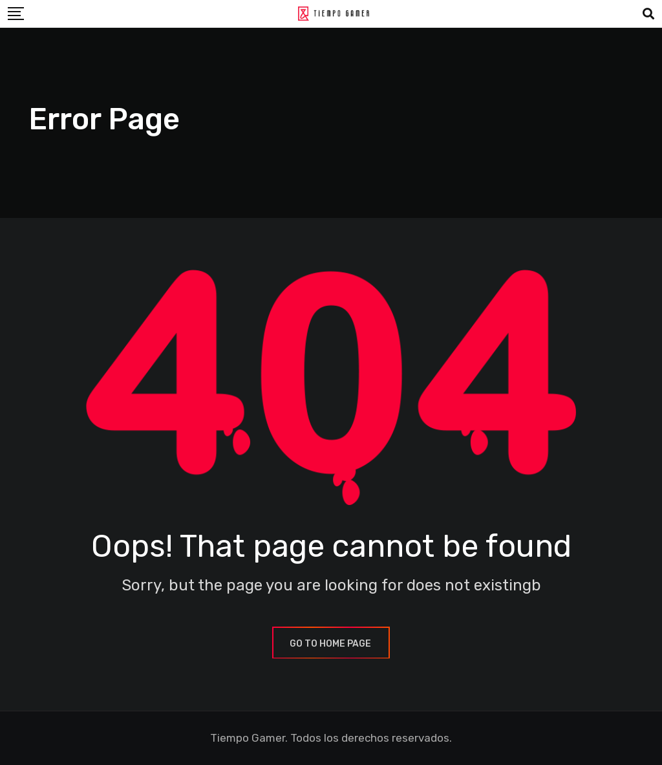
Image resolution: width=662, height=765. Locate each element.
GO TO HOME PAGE (331, 643)
